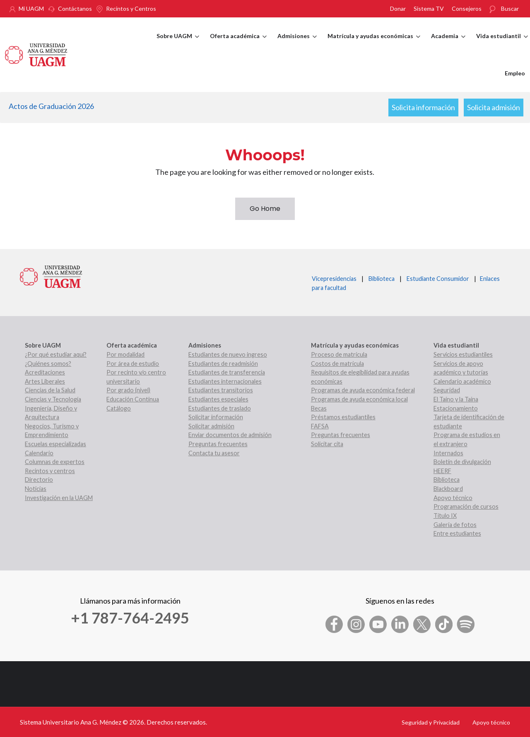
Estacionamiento (456, 408)
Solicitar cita (327, 443)
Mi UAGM (31, 8)
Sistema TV (429, 8)
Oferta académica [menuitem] (238, 43)
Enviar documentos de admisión (230, 434)
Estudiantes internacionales (225, 381)
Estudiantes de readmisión (223, 363)
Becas (319, 408)
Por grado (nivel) (128, 390)
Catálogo (118, 408)
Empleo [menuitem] (515, 73)
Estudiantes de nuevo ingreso (227, 354)
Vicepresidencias (334, 278)
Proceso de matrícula (339, 354)
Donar (398, 8)
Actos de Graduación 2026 (51, 106)
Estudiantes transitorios (220, 390)
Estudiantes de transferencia (226, 372)
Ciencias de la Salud (50, 390)
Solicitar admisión (211, 426)
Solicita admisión (493, 107)
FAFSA (320, 426)
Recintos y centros (50, 470)
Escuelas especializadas (55, 443)
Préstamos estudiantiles (343, 416)
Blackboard (448, 488)
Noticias (35, 488)
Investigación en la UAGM (59, 497)
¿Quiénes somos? (48, 363)
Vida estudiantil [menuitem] (502, 43)
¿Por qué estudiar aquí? (56, 354)
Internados (448, 453)
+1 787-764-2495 (130, 618)
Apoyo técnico (453, 497)
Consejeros (467, 8)
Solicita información (423, 107)
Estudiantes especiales (218, 399)
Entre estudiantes (457, 533)
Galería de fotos (455, 524)
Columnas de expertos (54, 461)
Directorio (39, 479)
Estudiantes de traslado (219, 408)
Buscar (510, 8)
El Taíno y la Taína (456, 399)
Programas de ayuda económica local (359, 399)
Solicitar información (215, 416)
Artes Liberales (45, 381)
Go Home (265, 208)
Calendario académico (462, 381)
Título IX (445, 515)
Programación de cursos (466, 506)
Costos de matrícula (337, 363)
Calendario (39, 453)
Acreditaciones (45, 372)
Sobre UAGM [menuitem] (178, 43)
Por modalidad (125, 354)
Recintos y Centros (131, 8)
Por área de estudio (132, 363)
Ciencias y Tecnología (53, 399)
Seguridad (447, 390)
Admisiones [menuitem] (297, 43)
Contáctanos (75, 8)
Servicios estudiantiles (463, 354)
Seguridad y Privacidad (431, 722)
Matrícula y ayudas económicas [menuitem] (374, 43)
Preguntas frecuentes (218, 443)
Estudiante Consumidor (438, 278)
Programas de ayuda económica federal (363, 390)
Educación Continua (132, 399)
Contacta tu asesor (214, 453)
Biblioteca (382, 278)
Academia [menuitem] (448, 43)
